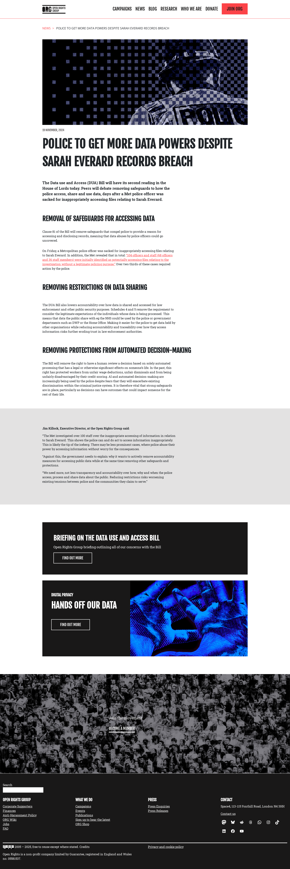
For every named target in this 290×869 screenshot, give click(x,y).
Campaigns (122, 9)
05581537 (14, 859)
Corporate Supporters (17, 806)
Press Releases (158, 811)
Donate (211, 9)
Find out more (72, 558)
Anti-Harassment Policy (20, 815)
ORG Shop (82, 824)
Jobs (6, 824)
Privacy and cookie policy (166, 847)
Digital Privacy (62, 595)
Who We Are (191, 9)
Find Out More (70, 624)
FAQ (5, 828)
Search (7, 785)
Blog (153, 9)
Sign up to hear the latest (92, 820)
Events (80, 811)
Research (169, 9)
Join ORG (234, 9)
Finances (9, 811)
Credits (85, 847)
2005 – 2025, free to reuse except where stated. (47, 847)
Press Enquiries (159, 806)
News (140, 9)
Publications (84, 815)
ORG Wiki (9, 820)
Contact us (228, 814)
